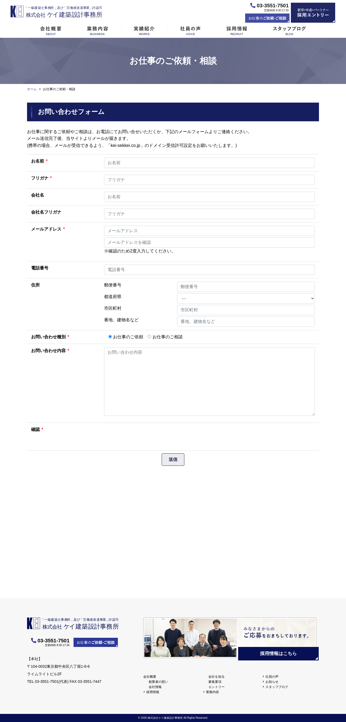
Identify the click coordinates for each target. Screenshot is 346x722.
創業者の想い (158, 682)
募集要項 (214, 682)
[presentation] (145, 436)
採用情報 (152, 692)
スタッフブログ (276, 687)
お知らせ (271, 682)
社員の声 (271, 677)
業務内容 (212, 692)
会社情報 (155, 687)
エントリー (216, 687)
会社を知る (216, 677)
